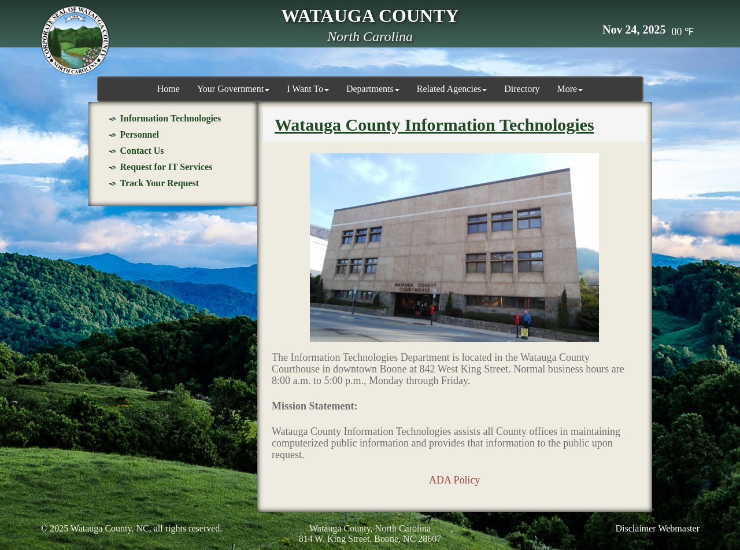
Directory (521, 89)
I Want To (308, 89)
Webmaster (679, 528)
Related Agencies (452, 89)
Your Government (233, 89)
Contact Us (142, 151)
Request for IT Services (166, 167)
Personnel (140, 134)
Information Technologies (170, 118)
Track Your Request (159, 183)
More (570, 89)
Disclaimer (636, 528)
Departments (372, 89)
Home (168, 89)
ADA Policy (454, 480)
